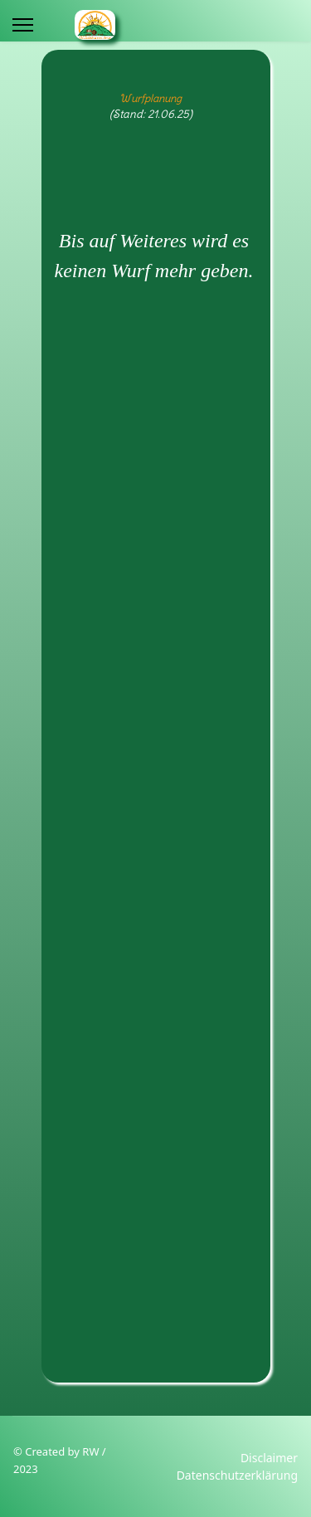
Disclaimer (269, 1458)
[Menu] (22, 25)
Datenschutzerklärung (237, 1475)
